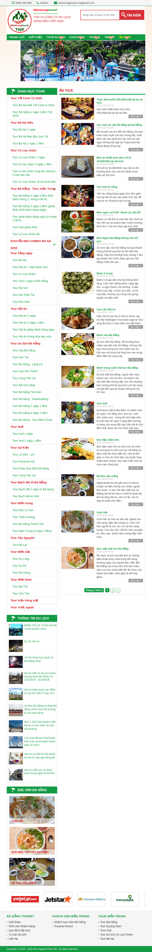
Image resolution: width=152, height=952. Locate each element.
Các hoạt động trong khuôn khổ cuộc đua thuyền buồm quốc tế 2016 (39, 741)
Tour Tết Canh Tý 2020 (26, 98)
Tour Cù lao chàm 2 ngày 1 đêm (32, 164)
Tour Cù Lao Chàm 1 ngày (28, 157)
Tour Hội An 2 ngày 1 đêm (28, 322)
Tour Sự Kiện (19, 447)
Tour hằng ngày (21, 253)
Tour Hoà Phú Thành (25, 371)
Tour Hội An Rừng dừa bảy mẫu (32, 336)
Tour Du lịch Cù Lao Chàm (116, 934)
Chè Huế (102, 403)
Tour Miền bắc (20, 551)
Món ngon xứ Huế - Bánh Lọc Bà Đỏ (119, 212)
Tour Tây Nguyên (22, 537)
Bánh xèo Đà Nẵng (108, 335)
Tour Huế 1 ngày (22, 433)
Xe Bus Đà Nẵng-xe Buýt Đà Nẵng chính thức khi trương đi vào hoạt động (40, 709)
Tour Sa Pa (19, 565)
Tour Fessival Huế (23, 461)
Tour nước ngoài (22, 607)
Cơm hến (102, 512)
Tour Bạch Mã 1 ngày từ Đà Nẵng (33, 489)
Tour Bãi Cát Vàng (23, 385)
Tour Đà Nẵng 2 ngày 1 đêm (29, 406)
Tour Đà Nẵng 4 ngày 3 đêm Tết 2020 (32, 114)
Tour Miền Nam (21, 579)
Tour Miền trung (21, 503)
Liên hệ (13, 938)
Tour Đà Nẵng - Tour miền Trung (32, 188)
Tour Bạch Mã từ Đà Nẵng (28, 482)
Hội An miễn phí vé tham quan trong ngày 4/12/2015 (39, 771)
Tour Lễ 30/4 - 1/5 (23, 454)
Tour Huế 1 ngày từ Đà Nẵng (30, 281)
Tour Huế (16, 426)
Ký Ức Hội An (32, 641)
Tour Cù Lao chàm (23, 150)
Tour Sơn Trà (20, 357)
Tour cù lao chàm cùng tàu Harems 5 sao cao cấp (33, 173)
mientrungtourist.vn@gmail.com (76, 2)
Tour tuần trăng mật (24, 600)
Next (140, 62)
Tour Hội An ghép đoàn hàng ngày (33, 329)
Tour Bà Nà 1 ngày (23, 129)
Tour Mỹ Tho (20, 586)
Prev (26, 62)
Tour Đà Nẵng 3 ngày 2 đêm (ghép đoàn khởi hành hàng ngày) (33, 208)
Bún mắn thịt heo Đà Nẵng (112, 548)
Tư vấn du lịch (17, 934)
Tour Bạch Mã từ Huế (25, 496)
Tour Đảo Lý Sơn (22, 510)
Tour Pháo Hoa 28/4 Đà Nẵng (30, 468)
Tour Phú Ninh (21, 301)
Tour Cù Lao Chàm (24, 274)
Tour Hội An (18, 308)
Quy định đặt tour (19, 930)
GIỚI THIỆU (35, 37)
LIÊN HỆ (14, 43)
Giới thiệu (15, 922)
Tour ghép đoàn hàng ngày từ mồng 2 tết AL (34, 218)
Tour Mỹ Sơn (20, 287)
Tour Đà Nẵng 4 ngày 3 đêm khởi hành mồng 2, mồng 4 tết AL (32, 197)
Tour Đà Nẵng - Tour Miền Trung (32, 419)
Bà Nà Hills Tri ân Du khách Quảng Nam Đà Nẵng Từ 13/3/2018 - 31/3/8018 (40, 676)
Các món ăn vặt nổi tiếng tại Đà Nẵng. (119, 124)
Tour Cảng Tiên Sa (23, 378)
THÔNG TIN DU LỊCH (33, 618)
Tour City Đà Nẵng (23, 350)
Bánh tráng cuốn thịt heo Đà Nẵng (117, 367)
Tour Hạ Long (20, 558)
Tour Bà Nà (19, 260)
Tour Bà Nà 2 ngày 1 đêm (28, 143)
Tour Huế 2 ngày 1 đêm (26, 440)
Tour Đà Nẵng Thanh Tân (28, 524)
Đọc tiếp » (136, 116)
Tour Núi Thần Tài (23, 294)
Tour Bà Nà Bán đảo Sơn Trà (30, 136)
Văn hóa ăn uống (107, 186)
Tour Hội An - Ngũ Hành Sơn (30, 267)
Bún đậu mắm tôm (108, 439)
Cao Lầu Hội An (106, 309)
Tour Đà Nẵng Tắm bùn (26, 392)
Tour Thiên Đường (23, 517)
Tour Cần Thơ (20, 593)
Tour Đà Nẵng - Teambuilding (30, 399)
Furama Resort (63, 926)
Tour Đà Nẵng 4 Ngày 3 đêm (30, 412)
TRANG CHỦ (17, 37)
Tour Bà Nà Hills (21, 122)
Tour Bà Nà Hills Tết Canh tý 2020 (33, 105)
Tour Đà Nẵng (108, 922)
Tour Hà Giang (21, 572)
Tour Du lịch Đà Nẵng (25, 343)
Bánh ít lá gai (105, 273)
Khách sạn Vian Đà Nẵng (70, 922)
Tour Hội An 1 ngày (24, 315)
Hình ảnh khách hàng (22, 926)
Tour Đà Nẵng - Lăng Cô (27, 364)
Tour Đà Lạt (19, 544)
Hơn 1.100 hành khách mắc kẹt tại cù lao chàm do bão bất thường (40, 725)
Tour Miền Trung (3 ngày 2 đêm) (32, 531)
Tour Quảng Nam (110, 926)
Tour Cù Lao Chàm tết (26, 234)
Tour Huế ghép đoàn (25, 227)
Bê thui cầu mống (107, 476)
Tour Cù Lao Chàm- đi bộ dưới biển (34, 181)
